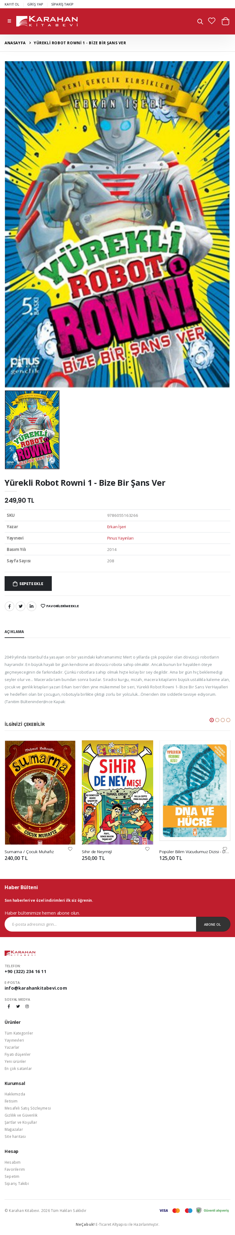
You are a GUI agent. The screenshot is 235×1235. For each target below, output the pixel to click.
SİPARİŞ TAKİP (62, 4)
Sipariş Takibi (17, 1183)
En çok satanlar (18, 1068)
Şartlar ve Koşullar (21, 1122)
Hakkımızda (15, 1093)
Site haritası (15, 1136)
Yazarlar (12, 1047)
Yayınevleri (14, 1040)
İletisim (11, 1100)
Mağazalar (14, 1129)
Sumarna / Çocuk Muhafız (29, 851)
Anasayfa (15, 43)
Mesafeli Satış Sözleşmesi (28, 1108)
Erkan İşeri (116, 526)
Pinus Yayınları (120, 538)
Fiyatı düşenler (18, 1054)
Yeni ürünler (15, 1061)
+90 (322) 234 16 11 (25, 971)
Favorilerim (15, 1169)
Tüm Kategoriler (19, 1033)
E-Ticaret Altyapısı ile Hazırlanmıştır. (118, 1224)
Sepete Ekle (31, 583)
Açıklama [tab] (14, 631)
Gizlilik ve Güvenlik (21, 1115)
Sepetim (12, 1176)
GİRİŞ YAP (35, 4)
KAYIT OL (12, 4)
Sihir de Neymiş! (97, 851)
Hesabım (13, 1162)
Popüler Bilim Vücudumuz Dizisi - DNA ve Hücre (194, 851)
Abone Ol (212, 924)
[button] (200, 22)
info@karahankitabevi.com (36, 988)
